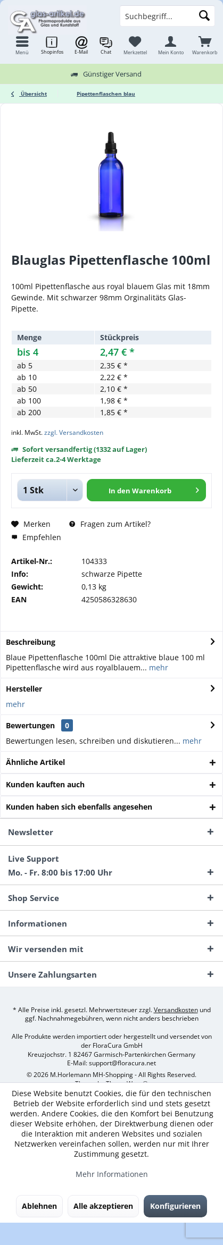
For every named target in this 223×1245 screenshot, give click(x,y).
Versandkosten (176, 1009)
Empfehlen (36, 537)
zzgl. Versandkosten (73, 432)
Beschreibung (30, 642)
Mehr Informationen (112, 1174)
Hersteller (24, 689)
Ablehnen (39, 1206)
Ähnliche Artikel (35, 762)
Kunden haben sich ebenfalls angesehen (79, 807)
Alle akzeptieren (103, 1206)
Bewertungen (30, 725)
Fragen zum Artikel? (110, 524)
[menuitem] (205, 45)
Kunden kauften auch (45, 784)
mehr (157, 667)
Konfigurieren (175, 1206)
